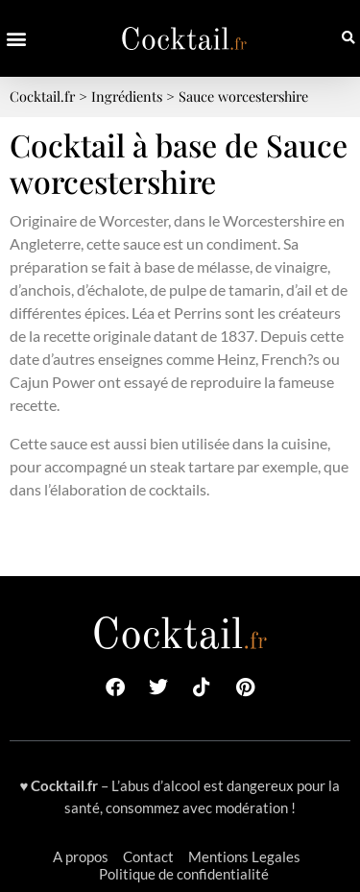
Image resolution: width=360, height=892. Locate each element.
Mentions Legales (244, 856)
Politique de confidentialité (184, 873)
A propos (80, 856)
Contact (148, 856)
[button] (16, 39)
